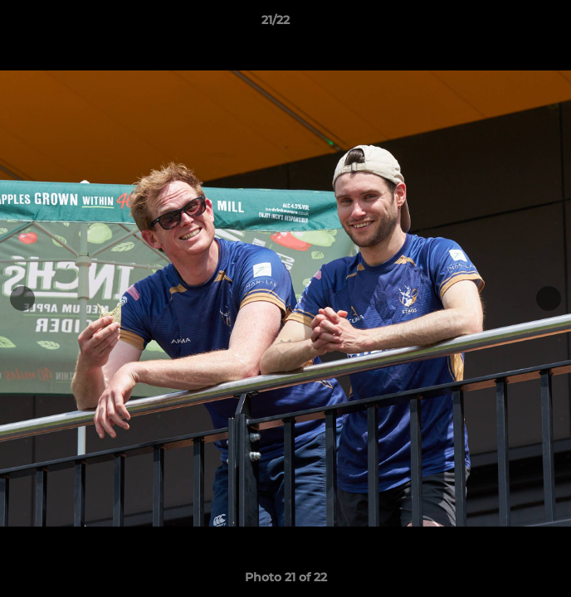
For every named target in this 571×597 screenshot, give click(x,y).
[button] (511, 24)
